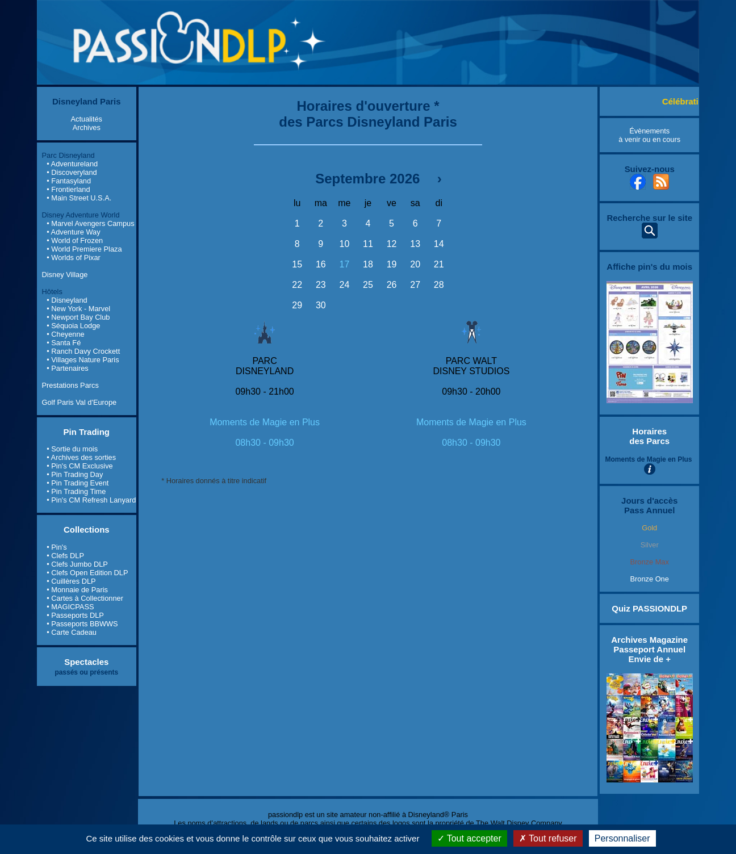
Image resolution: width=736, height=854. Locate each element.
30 (321, 305)
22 (297, 285)
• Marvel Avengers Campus (90, 223)
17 (345, 264)
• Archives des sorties (81, 457)
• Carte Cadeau (72, 632)
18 (368, 264)
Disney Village (65, 274)
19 (392, 264)
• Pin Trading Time (76, 491)
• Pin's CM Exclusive (79, 466)
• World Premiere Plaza (84, 249)
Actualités (86, 119)
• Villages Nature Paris (83, 359)
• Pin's (56, 547)
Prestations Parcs (70, 385)
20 (415, 264)
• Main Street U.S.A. (79, 198)
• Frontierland (68, 189)
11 (368, 244)
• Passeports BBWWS (82, 623)
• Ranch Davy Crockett (83, 351)
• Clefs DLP (65, 555)
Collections (87, 529)
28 (439, 285)
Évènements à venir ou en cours (649, 135)
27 (415, 285)
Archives (87, 127)
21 (439, 264)
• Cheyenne (65, 334)
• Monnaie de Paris (77, 589)
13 (415, 244)
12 (392, 244)
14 (439, 244)
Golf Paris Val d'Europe (79, 402)
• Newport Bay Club (78, 317)
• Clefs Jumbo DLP (77, 564)
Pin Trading (87, 432)
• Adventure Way (73, 232)
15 (297, 264)
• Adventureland (72, 164)
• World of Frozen (75, 240)
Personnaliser (622, 838)
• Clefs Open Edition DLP (87, 572)
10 (345, 244)
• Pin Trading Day (75, 474)
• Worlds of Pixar (74, 257)
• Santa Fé (64, 342)
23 (321, 285)
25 (368, 285)
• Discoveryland (72, 172)
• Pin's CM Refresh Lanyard (91, 500)
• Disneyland (67, 300)
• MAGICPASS (70, 606)
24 (345, 285)
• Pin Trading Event (77, 483)
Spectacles (86, 662)
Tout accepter (469, 838)
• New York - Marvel (78, 308)
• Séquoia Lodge (73, 325)
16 (321, 264)
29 (297, 305)
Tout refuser (548, 838)
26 (392, 285)
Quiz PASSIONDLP (649, 608)
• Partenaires (67, 368)
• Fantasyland (69, 181)
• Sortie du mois (72, 449)
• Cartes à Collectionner (85, 598)
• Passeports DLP (75, 615)
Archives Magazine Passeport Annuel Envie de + (649, 649)
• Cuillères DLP (71, 581)
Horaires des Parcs (649, 436)
